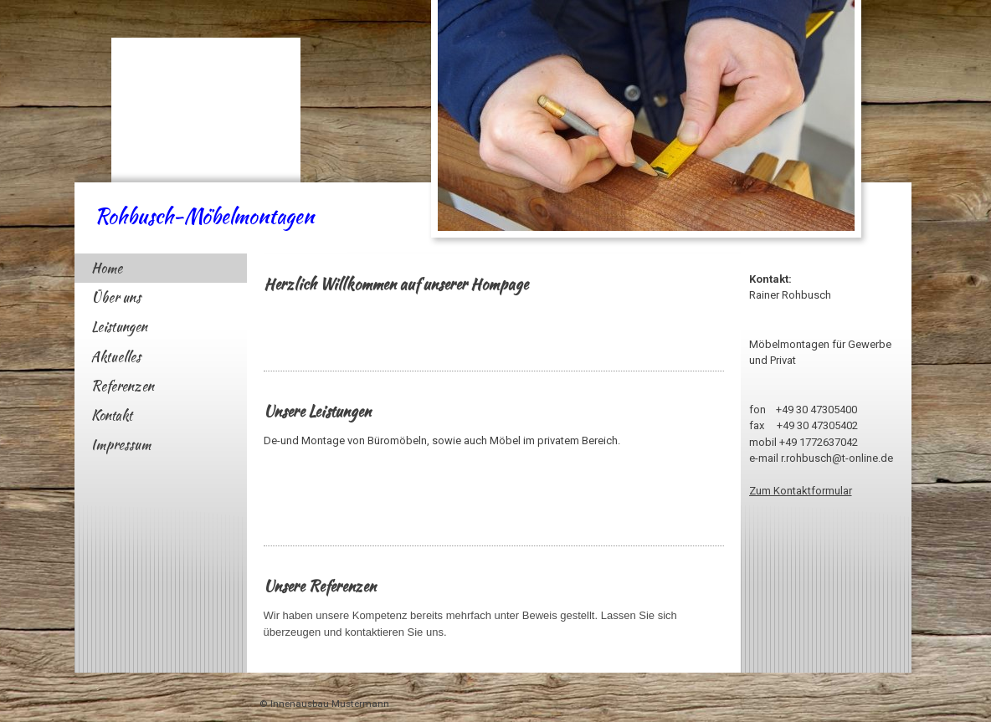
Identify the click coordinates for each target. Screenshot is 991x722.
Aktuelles (116, 356)
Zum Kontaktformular (800, 490)
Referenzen (122, 386)
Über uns (116, 297)
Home (106, 268)
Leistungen (119, 326)
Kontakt (111, 415)
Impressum (121, 444)
